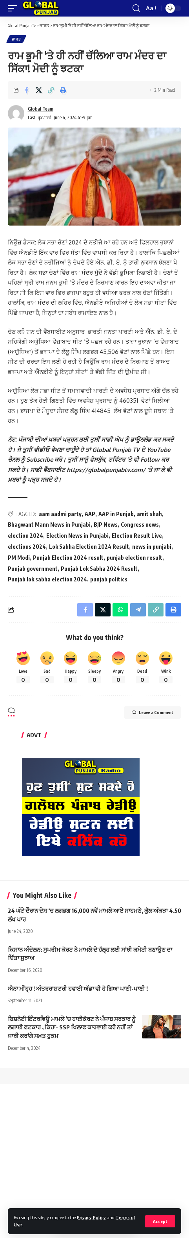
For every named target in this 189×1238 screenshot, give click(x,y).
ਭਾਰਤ (16, 39)
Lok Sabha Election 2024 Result (89, 546)
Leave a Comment (152, 712)
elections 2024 (27, 546)
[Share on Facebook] (26, 90)
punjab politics (108, 579)
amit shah (149, 514)
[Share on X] (38, 90)
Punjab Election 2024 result (68, 557)
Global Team (40, 109)
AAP (90, 514)
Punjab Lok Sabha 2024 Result (99, 568)
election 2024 (25, 535)
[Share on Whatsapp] (120, 609)
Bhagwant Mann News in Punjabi (49, 524)
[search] (136, 8)
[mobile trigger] (14, 8)
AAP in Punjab (116, 514)
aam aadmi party (60, 514)
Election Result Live (137, 535)
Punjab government (33, 568)
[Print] (63, 90)
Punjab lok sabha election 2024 (47, 579)
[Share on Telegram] (138, 609)
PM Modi (19, 557)
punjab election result (134, 557)
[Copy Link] (50, 90)
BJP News (106, 524)
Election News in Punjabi (77, 535)
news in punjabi (151, 546)
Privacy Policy (91, 1217)
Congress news (140, 524)
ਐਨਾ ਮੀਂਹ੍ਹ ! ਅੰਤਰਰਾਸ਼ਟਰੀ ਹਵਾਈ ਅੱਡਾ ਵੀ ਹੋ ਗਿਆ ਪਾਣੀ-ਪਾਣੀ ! (78, 988)
